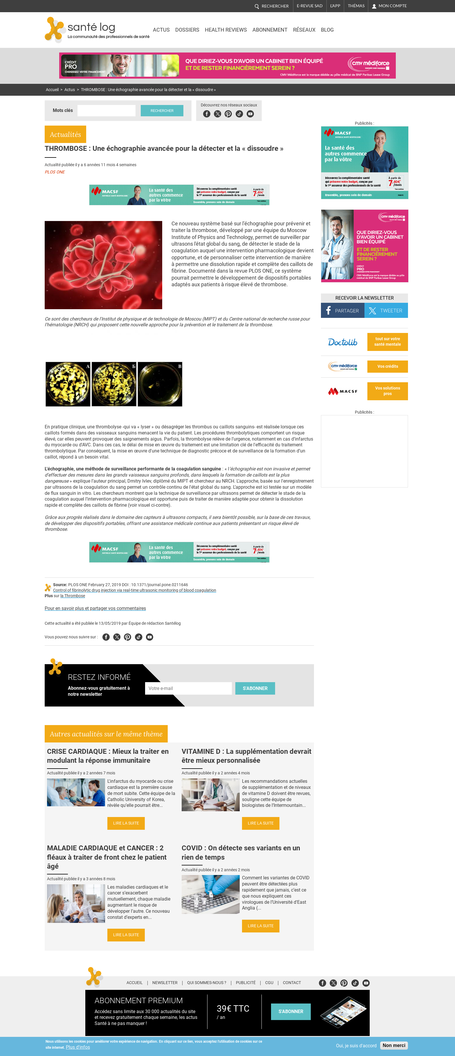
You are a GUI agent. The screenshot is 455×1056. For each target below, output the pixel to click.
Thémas (356, 5)
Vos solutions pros (387, 391)
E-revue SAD (310, 5)
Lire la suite (126, 823)
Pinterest (228, 113)
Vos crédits (388, 366)
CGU (269, 983)
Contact (292, 983)
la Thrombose (72, 595)
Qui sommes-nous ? (206, 983)
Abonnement (270, 30)
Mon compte (393, 5)
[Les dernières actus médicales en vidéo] (364, 486)
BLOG (327, 30)
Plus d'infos (78, 1047)
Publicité (246, 983)
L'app (335, 5)
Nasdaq (359, 26)
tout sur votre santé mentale (387, 341)
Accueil (52, 89)
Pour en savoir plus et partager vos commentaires (95, 608)
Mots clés (63, 110)
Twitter (217, 113)
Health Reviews (226, 30)
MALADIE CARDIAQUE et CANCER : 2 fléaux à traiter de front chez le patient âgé (107, 857)
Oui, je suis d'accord (356, 1045)
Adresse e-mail (161, 679)
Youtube (149, 636)
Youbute (250, 113)
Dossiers (187, 30)
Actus (161, 30)
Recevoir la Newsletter (364, 298)
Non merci (394, 1045)
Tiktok (239, 113)
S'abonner (255, 688)
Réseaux (304, 30)
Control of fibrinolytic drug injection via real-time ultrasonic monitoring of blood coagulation (134, 590)
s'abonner (291, 1011)
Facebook (206, 113)
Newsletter (165, 983)
